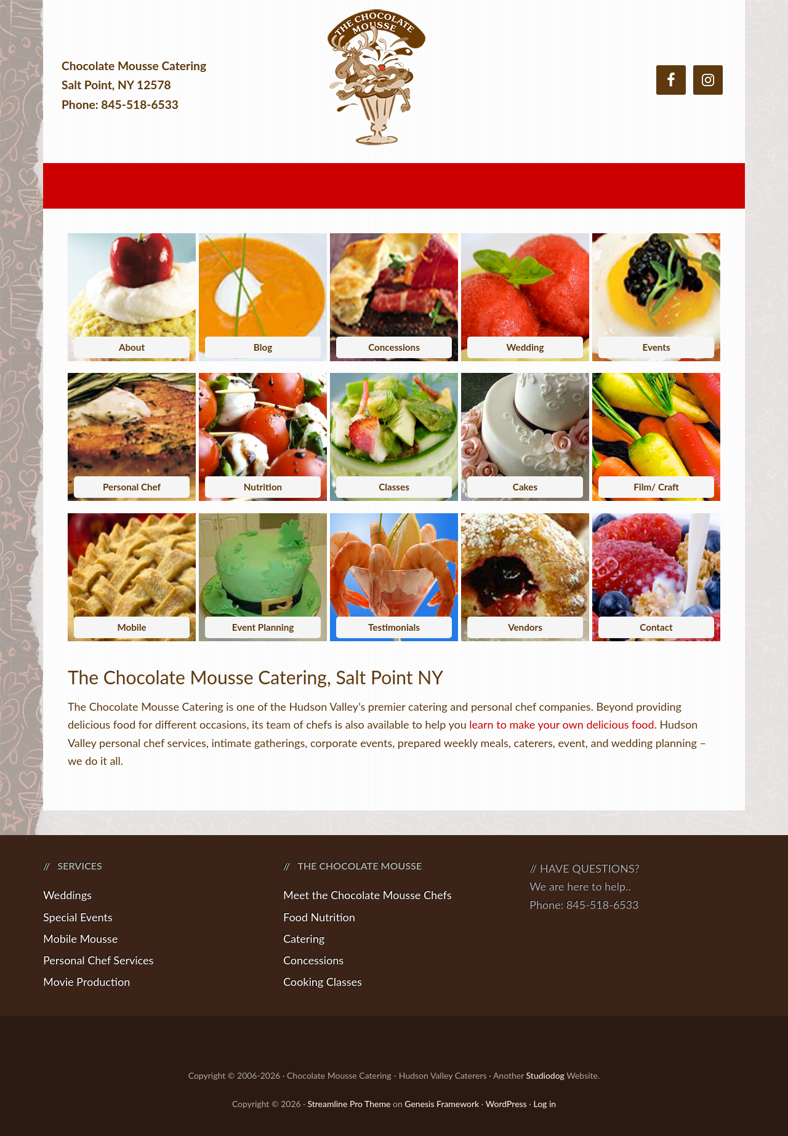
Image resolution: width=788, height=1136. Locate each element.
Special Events (78, 917)
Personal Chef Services (98, 960)
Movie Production (86, 981)
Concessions (313, 960)
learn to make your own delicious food (561, 724)
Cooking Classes (322, 981)
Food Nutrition (319, 917)
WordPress (506, 1103)
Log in (544, 1103)
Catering (303, 938)
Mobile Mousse (80, 938)
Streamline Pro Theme (348, 1103)
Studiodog (545, 1075)
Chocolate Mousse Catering (394, 84)
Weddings (67, 895)
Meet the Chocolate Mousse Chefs (367, 895)
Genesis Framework (441, 1103)
